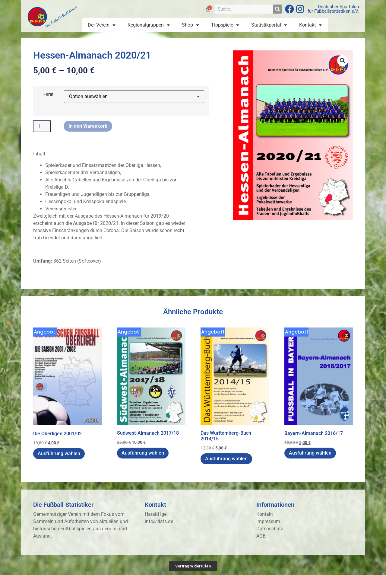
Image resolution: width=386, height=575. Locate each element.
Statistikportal (269, 25)
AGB (261, 536)
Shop (190, 25)
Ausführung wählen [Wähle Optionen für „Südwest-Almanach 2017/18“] (143, 453)
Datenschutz (269, 529)
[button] (342, 60)
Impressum (268, 521)
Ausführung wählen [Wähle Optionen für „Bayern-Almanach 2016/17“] (310, 453)
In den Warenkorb (87, 126)
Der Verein (101, 25)
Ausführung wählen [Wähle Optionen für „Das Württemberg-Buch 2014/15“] (226, 459)
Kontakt (310, 25)
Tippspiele (225, 25)
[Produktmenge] (42, 126)
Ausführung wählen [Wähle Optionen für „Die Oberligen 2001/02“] (59, 453)
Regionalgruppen (149, 25)
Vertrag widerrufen (193, 566)
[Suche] (277, 9)
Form (48, 94)
